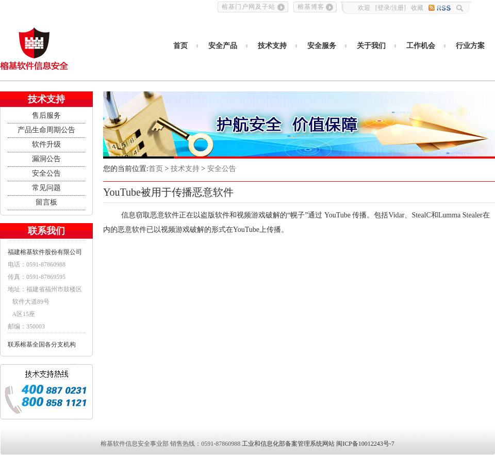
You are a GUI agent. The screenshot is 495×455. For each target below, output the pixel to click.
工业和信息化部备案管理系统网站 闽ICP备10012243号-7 (318, 443)
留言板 (46, 202)
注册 (397, 7)
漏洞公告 (46, 159)
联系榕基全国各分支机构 (42, 344)
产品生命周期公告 (46, 130)
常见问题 (46, 188)
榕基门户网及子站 (248, 6)
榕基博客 (311, 6)
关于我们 (371, 46)
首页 (180, 46)
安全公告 (46, 173)
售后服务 (46, 115)
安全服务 (321, 46)
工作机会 (420, 46)
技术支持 (272, 46)
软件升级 (46, 144)
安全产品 (222, 46)
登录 (383, 7)
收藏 (417, 7)
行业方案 (470, 46)
